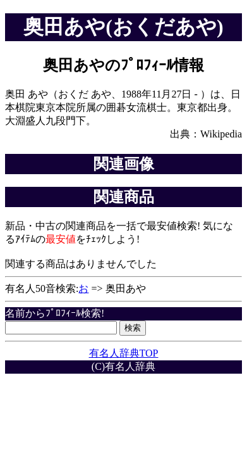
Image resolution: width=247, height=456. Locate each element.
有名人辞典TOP (124, 353)
